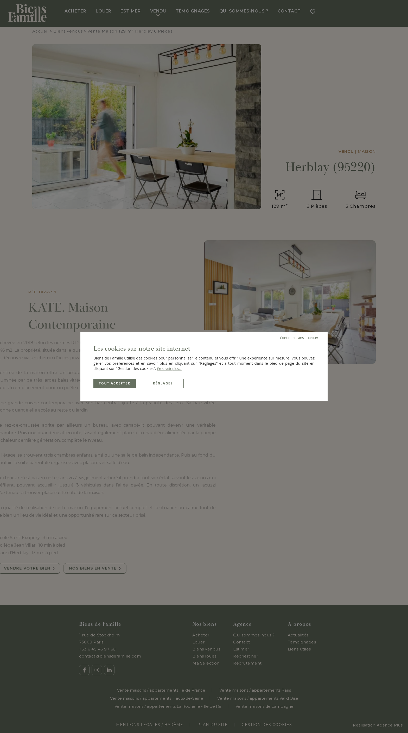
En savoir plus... (169, 368)
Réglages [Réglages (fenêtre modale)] (163, 383)
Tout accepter (114, 383)
